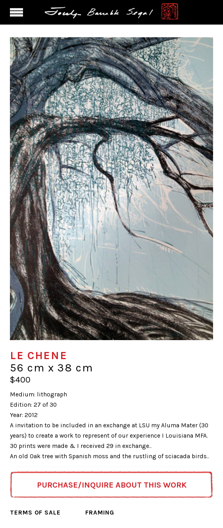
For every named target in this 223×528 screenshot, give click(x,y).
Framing (99, 512)
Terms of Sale (35, 512)
